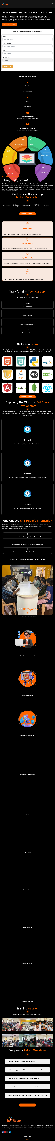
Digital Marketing (27, 963)
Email (3, 50)
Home (27, 1139)
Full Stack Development (27, 656)
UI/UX (27, 814)
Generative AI (27, 928)
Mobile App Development (27, 735)
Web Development (27, 695)
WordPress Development (27, 774)
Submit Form (7, 66)
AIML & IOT (27, 852)
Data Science (27, 890)
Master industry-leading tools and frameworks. (27, 537)
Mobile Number (6, 43)
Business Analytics (27, 1001)
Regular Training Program (27, 76)
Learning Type (6, 57)
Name (4, 36)
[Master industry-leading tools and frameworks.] (27, 534)
